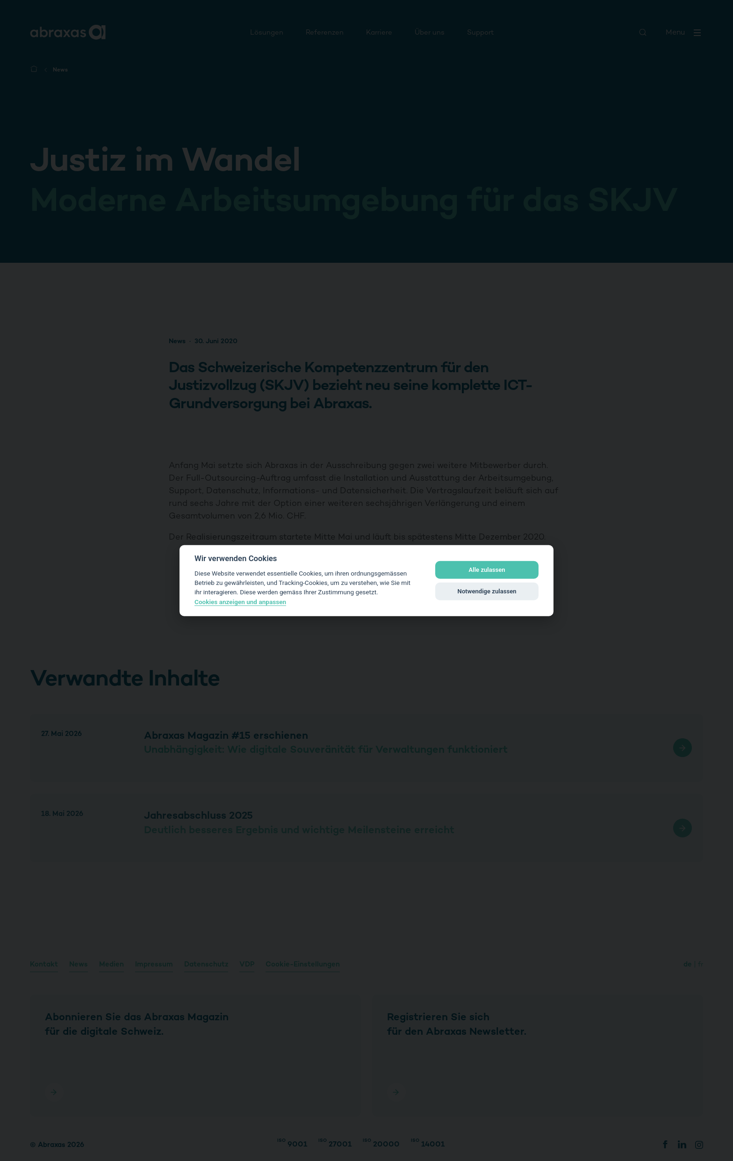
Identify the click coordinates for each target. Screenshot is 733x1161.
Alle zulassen (487, 569)
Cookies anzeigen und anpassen (240, 602)
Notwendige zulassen (487, 591)
